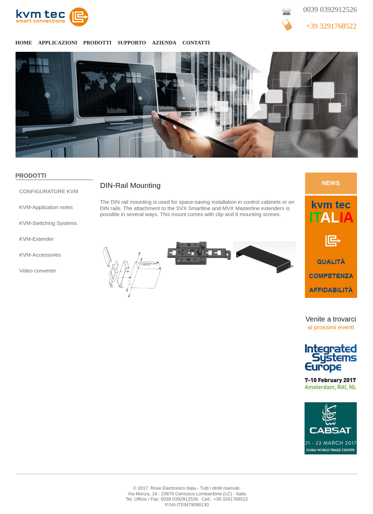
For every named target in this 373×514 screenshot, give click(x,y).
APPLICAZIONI (57, 42)
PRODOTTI (97, 42)
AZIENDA (164, 42)
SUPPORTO (132, 42)
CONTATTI (196, 42)
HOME (24, 42)
